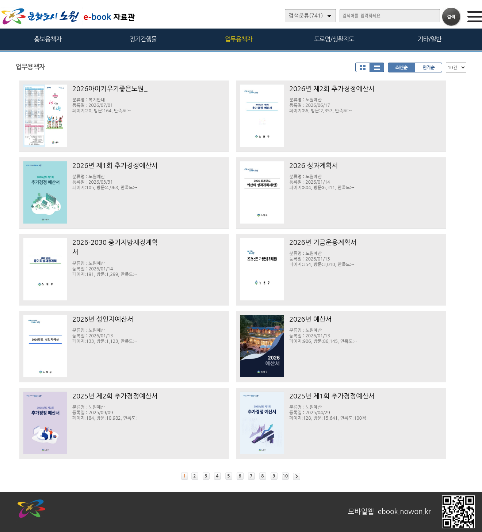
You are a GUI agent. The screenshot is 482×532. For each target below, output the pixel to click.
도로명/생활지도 (334, 39)
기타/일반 (429, 39)
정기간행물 (143, 39)
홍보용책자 (47, 39)
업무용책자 (238, 39)
